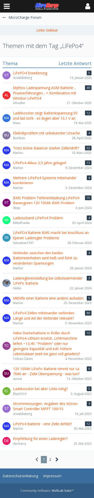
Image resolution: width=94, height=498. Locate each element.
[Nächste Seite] (57, 459)
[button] (7, 6)
